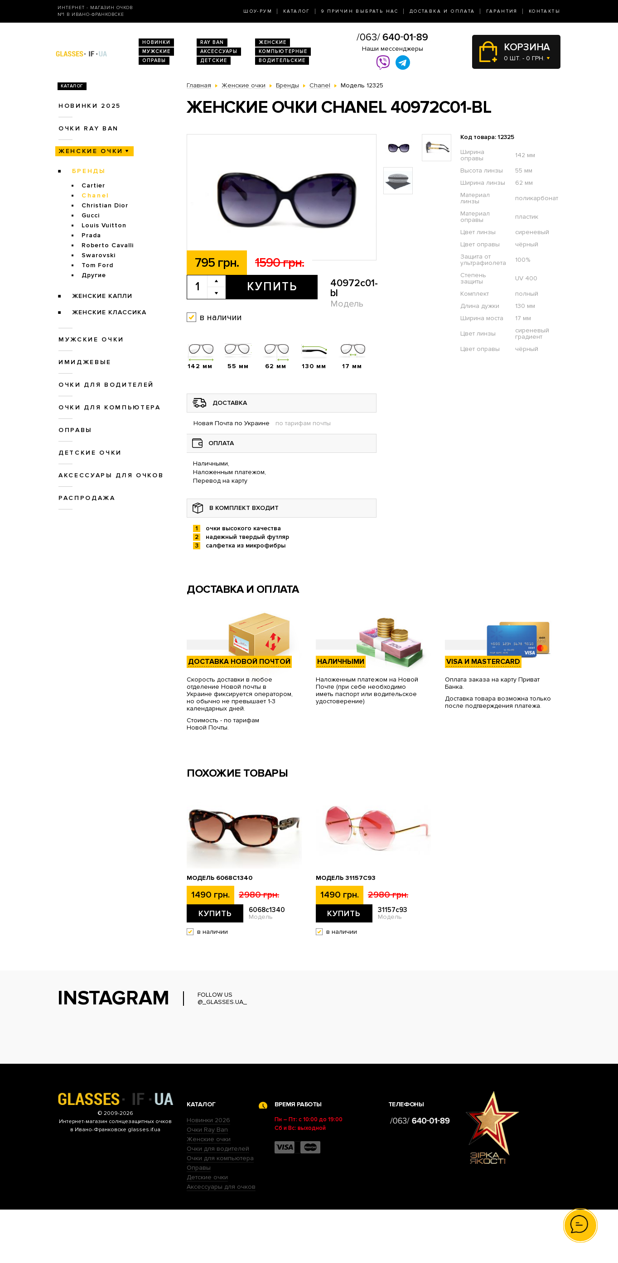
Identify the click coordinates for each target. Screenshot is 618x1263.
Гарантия (502, 11)
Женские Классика (109, 312)
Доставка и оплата (442, 11)
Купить (272, 286)
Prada (91, 235)
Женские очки (90, 151)
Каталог (296, 11)
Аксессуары (218, 51)
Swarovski (99, 255)
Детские (213, 60)
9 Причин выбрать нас (360, 11)
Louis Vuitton (104, 225)
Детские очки (90, 452)
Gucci (91, 215)
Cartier (93, 185)
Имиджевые (84, 362)
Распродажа (87, 498)
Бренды (89, 171)
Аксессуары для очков (111, 475)
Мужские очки (91, 339)
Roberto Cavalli (108, 245)
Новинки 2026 (208, 1173)
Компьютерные (283, 51)
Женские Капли (102, 296)
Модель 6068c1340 (219, 878)
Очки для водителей (106, 385)
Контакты (544, 11)
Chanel (95, 195)
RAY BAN (212, 42)
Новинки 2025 (89, 106)
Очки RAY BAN (88, 128)
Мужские (156, 51)
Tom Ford (97, 265)
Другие (94, 275)
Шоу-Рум (257, 11)
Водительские (282, 60)
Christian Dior (105, 205)
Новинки (156, 42)
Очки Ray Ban (207, 1183)
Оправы (154, 60)
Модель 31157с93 (346, 878)
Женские (272, 42)
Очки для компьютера (109, 407)
